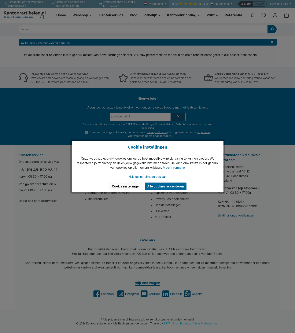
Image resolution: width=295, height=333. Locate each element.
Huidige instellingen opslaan (147, 177)
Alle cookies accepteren (165, 186)
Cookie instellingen (126, 186)
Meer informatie (174, 167)
